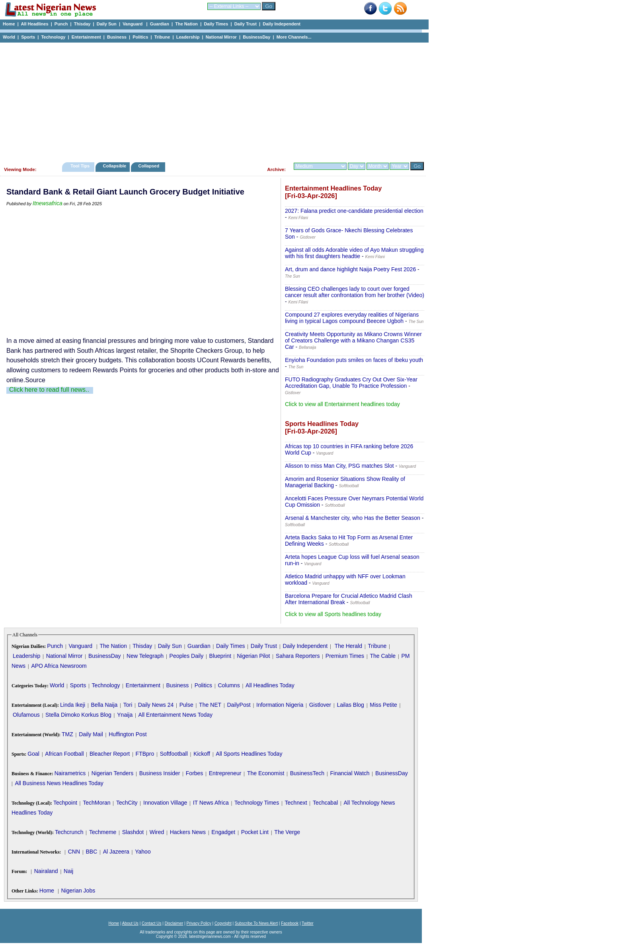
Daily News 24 (156, 705)
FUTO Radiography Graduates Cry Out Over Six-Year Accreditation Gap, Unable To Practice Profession (351, 382)
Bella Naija (104, 705)
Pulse (186, 705)
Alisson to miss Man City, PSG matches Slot (339, 466)
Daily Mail (91, 734)
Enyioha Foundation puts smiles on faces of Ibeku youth (354, 360)
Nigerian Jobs (78, 890)
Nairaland (46, 871)
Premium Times (345, 656)
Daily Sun (107, 23)
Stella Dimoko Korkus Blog (78, 715)
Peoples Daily (187, 656)
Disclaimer (174, 923)
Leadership (188, 37)
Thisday (82, 23)
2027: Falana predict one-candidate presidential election (354, 211)
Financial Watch (349, 773)
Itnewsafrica (47, 203)
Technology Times (256, 802)
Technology (53, 37)
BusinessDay (256, 37)
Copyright (223, 923)
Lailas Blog (350, 705)
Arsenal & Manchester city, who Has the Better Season (352, 518)
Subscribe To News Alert (256, 923)
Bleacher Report (110, 754)
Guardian (159, 23)
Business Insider (159, 773)
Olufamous (26, 715)
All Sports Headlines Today (249, 754)
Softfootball (174, 754)
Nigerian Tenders (113, 773)
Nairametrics (70, 773)
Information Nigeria (279, 705)
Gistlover (320, 705)
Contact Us (151, 923)
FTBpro (145, 754)
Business (117, 37)
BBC (91, 851)
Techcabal (325, 802)
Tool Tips (80, 165)
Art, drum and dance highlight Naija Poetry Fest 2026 (350, 269)
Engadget (223, 832)
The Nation (186, 23)
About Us (130, 923)
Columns (229, 685)
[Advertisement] (211, 100)
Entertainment (86, 37)
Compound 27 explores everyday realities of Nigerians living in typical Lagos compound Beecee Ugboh (352, 317)
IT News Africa (211, 802)
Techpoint (65, 802)
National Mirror (221, 37)
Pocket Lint (255, 832)
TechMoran (96, 802)
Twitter (307, 923)
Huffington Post (127, 734)
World (9, 37)
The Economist (265, 773)
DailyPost (239, 705)
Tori (128, 705)
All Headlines (34, 23)
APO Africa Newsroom (58, 666)
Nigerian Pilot (253, 656)
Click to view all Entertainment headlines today (342, 404)
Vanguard (133, 23)
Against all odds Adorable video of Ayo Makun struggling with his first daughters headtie (354, 253)
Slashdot (133, 832)
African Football (64, 754)
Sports (28, 37)
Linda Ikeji (72, 705)
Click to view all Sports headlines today (333, 614)
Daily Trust (245, 23)
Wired (157, 832)
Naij (68, 871)
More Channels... (294, 37)
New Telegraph (145, 656)
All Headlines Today (270, 685)
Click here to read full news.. (49, 389)
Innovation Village (165, 802)
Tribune (162, 37)
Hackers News (188, 832)
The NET (210, 705)
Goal (33, 754)
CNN (74, 851)
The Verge (287, 832)
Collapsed (150, 165)
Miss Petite (383, 705)
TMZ (67, 734)
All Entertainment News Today (175, 715)
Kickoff (201, 754)
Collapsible (114, 165)
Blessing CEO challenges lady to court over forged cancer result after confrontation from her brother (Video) (354, 292)
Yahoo (142, 851)
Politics (140, 37)
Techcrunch (69, 832)
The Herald (348, 646)
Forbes (194, 773)
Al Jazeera (116, 851)
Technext (296, 802)
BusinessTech (307, 773)
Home (9, 23)
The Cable (383, 656)
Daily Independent (281, 23)
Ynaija (125, 715)
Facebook (289, 923)
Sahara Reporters (298, 656)
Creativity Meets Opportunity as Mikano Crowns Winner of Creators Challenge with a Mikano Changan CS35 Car (353, 340)
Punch (61, 23)
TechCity (127, 802)
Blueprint (220, 656)
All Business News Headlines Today (59, 783)
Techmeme (102, 832)
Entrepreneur (225, 773)
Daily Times (216, 23)
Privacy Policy (198, 923)
